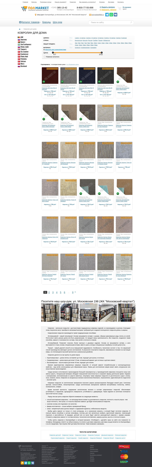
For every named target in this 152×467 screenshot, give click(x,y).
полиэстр (77, 47)
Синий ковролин (83, 438)
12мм (103, 43)
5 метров (124, 38)
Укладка (102, 2)
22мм (80, 45)
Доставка (111, 2)
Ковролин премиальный (70, 450)
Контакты (120, 2)
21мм (76, 45)
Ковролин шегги (120, 438)
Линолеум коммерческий (48, 449)
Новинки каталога (51, 57)
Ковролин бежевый (96, 438)
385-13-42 (59, 7)
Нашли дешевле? (60, 2)
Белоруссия (78, 40)
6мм (82, 43)
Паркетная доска (68, 454)
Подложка (44, 461)
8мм (88, 43)
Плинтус (66, 459)
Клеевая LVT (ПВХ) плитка (48, 447)
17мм (118, 43)
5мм (79, 43)
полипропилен (85, 47)
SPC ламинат (67, 445)
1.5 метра (82, 38)
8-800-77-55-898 (85, 7)
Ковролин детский (55, 435)
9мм (92, 43)
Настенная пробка (46, 454)
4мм (76, 43)
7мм (85, 43)
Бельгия (85, 40)
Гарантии (73, 2)
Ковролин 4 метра (80, 435)
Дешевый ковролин (107, 435)
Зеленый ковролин (120, 435)
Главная (25, 2)
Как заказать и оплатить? (87, 2)
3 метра (106, 38)
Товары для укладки (47, 462)
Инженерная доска (46, 456)
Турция (100, 40)
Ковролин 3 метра (67, 435)
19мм (126, 43)
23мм (84, 45)
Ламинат (44, 445)
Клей (65, 461)
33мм (92, 45)
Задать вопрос (107, 7)
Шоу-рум (57, 22)
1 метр (77, 38)
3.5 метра (112, 38)
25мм (88, 45)
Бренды (34, 2)
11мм (99, 43)
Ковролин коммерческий (48, 452)
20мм (130, 43)
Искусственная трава (69, 456)
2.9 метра (101, 38)
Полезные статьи (45, 2)
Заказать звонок (108, 10)
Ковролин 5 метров (94, 435)
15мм (114, 43)
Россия (90, 40)
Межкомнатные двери (69, 462)
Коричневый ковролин (58, 438)
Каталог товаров (30, 22)
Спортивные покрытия (69, 457)
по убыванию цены (72, 64)
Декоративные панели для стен (50, 459)
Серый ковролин (71, 438)
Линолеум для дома (69, 447)
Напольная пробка (68, 452)
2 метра (88, 38)
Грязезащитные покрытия (48, 457)
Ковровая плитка (68, 449)
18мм (122, 43)
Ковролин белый (109, 438)
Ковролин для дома (47, 450)
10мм (95, 43)
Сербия (95, 40)
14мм (110, 43)
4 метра (118, 38)
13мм (106, 43)
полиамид (93, 47)
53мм (95, 45)
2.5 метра (94, 38)
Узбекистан (106, 40)
